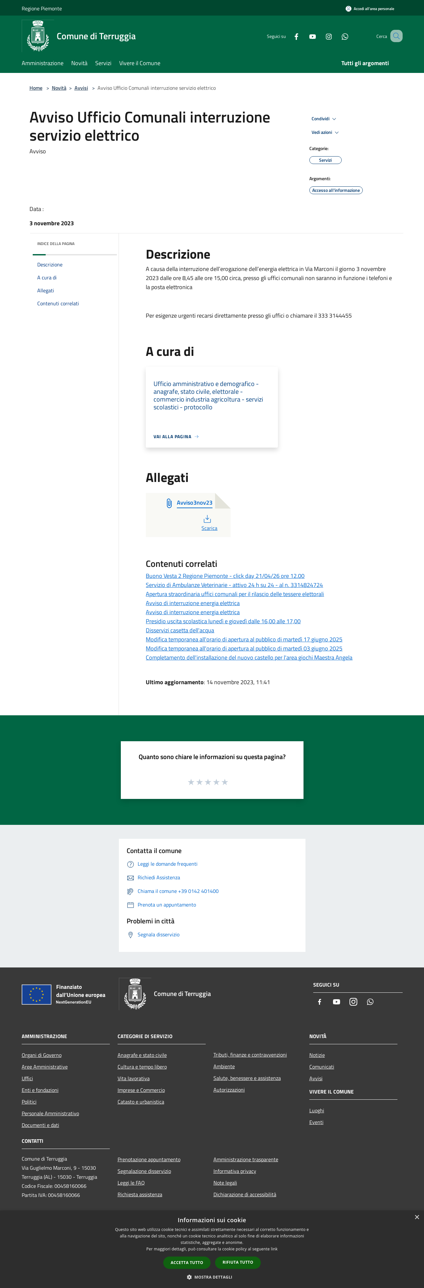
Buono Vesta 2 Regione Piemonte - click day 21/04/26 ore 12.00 (225, 575)
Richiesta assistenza (140, 1194)
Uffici (27, 1078)
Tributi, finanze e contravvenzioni (250, 1055)
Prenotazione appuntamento (149, 1159)
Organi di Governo (42, 1055)
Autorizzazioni (229, 1090)
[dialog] (212, 1249)
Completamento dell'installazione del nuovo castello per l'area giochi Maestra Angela (249, 657)
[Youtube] (304, 35)
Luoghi (316, 1110)
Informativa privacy (234, 1171)
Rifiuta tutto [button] (238, 1262)
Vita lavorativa (134, 1078)
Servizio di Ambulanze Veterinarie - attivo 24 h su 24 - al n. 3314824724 (234, 584)
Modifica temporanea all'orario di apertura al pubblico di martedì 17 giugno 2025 (244, 639)
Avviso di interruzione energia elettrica (193, 603)
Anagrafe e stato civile (142, 1055)
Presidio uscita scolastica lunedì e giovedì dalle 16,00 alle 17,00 (223, 621)
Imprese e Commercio (141, 1090)
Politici (29, 1102)
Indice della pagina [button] (55, 243)
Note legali (225, 1183)
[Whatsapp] (337, 35)
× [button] (416, 1217)
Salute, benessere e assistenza (247, 1078)
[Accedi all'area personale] (370, 8)
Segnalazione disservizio (144, 1171)
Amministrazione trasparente (245, 1159)
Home (35, 88)
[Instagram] (321, 35)
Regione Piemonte (42, 8)
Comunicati (321, 1067)
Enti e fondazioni (40, 1090)
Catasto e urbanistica (141, 1102)
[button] (212, 1277)
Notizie (317, 1055)
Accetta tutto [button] (187, 1262)
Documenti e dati (40, 1125)
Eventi (316, 1122)
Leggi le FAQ (131, 1183)
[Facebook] (288, 35)
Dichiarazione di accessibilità (244, 1194)
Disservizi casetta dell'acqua (180, 630)
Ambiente (224, 1066)
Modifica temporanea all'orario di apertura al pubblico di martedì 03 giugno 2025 (244, 648)
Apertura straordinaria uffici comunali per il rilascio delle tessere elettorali (235, 594)
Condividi (325, 119)
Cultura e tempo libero (142, 1067)
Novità (59, 88)
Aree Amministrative (45, 1067)
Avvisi (81, 88)
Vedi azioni (326, 132)
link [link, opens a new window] (274, 1249)
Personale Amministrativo (50, 1113)
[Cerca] (395, 36)
